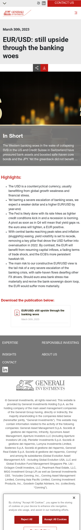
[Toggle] (76, 13)
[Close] (74, 512)
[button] (38, 3)
